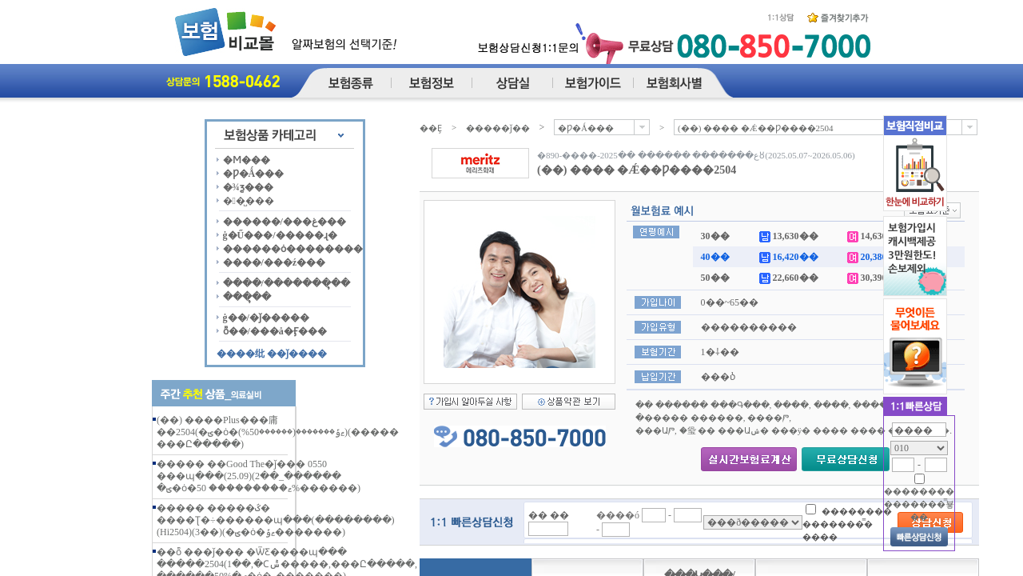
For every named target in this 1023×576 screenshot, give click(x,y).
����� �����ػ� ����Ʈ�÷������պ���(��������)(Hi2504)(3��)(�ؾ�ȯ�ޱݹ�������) (276, 520)
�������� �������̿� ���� (847, 523)
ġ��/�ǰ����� (266, 317)
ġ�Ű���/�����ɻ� (280, 235)
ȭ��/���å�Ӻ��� (275, 331)
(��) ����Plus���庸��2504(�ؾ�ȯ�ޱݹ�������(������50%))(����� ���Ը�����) (278, 432)
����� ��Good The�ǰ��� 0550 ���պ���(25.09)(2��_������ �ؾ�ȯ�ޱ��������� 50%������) (258, 476)
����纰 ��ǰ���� (272, 353)
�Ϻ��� (246, 160)
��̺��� (248, 200)
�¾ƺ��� (248, 187)
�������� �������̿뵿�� (919, 504)
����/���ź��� (274, 262)
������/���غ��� (284, 221)
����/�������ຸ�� (286, 283)
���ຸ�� (247, 296)
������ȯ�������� (293, 248)
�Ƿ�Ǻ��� (254, 173)
